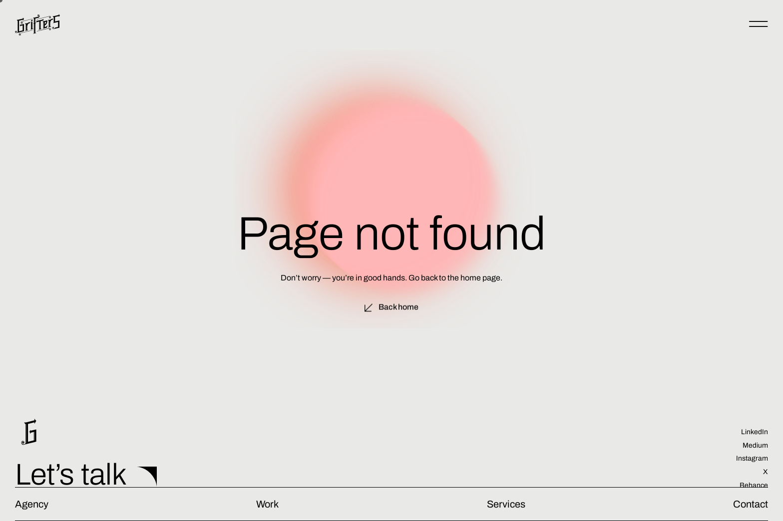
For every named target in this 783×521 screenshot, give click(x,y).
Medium (755, 445)
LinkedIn (754, 432)
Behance (754, 485)
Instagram (752, 458)
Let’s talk (71, 474)
